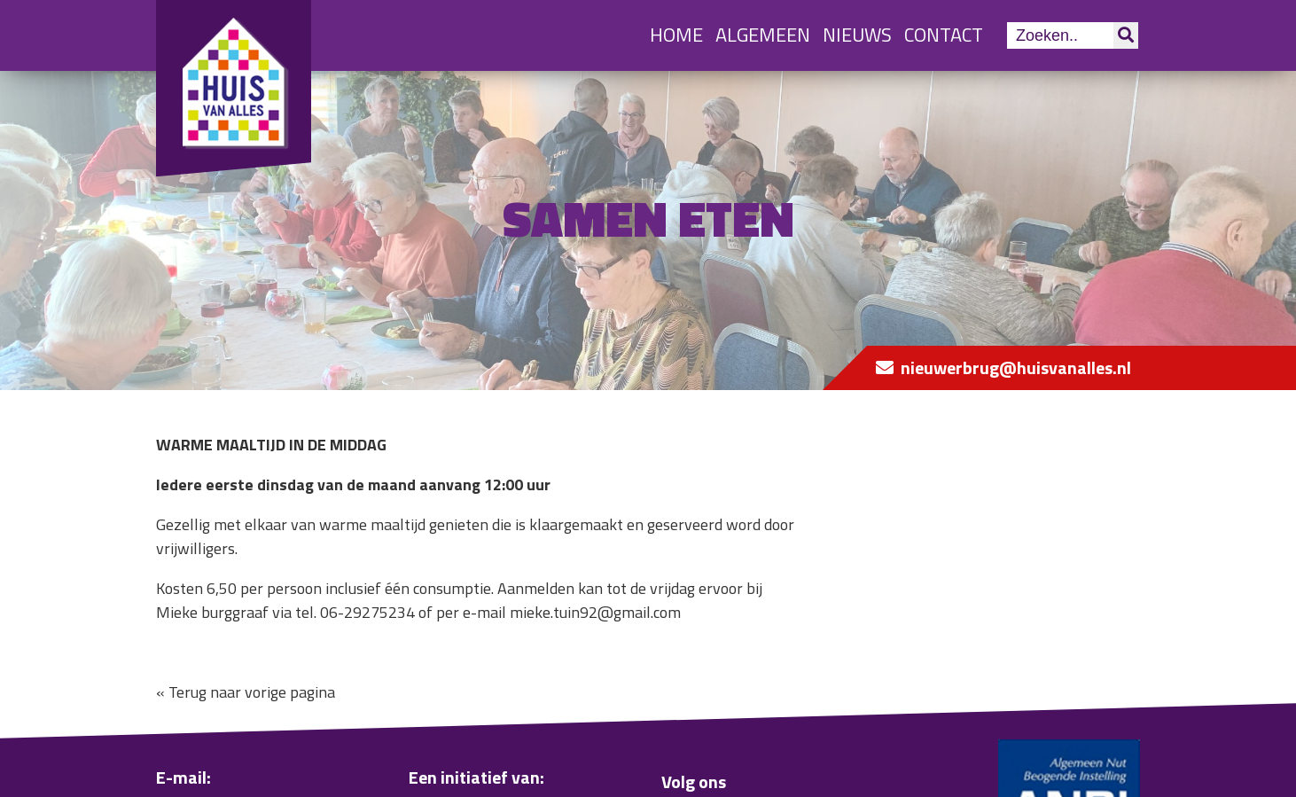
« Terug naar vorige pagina (245, 692)
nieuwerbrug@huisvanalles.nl (1016, 367)
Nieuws (857, 35)
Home (676, 35)
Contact (943, 35)
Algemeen (762, 35)
